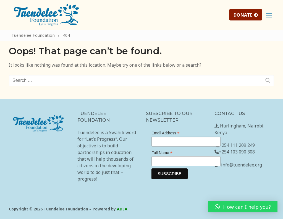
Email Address (165, 133)
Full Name (161, 152)
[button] (242, 206)
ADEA (122, 209)
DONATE (246, 15)
